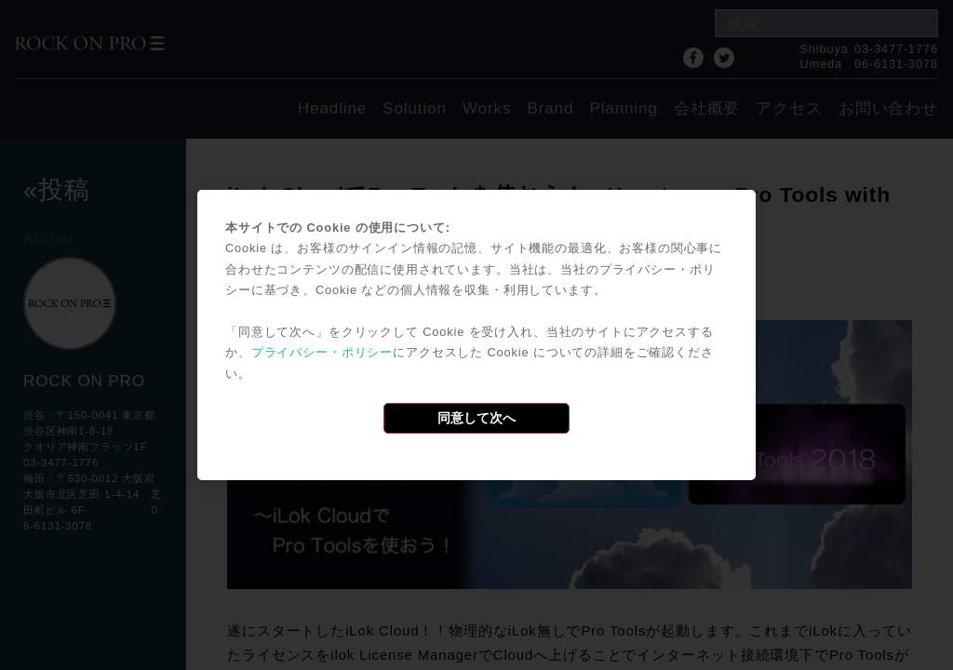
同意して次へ (476, 417)
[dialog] (476, 335)
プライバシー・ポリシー (322, 352)
